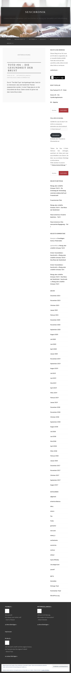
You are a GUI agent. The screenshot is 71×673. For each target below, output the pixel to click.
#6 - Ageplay (54, 102)
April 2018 (53, 446)
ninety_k (52, 535)
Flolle (52, 521)
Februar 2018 (54, 456)
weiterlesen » (54, 70)
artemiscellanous (23, 75)
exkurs (52, 511)
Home (9, 39)
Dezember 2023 (55, 295)
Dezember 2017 (55, 465)
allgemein (53, 496)
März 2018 (53, 451)
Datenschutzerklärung (58, 165)
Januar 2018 (54, 460)
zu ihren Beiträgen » (11, 624)
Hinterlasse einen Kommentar (18, 77)
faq (51, 516)
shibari (52, 555)
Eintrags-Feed (54, 586)
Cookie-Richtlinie (45, 670)
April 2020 (53, 349)
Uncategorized (54, 564)
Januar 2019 (54, 402)
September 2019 (55, 363)
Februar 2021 (54, 315)
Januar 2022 (54, 310)
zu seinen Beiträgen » (11, 656)
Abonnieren (55, 135)
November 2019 (55, 359)
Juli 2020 (53, 339)
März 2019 (53, 392)
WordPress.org (55, 595)
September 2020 (55, 329)
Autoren (32, 39)
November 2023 (55, 300)
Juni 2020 (53, 344)
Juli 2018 (53, 431)
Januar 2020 (54, 354)
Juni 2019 (53, 378)
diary (51, 506)
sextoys (52, 550)
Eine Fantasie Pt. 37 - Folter (58, 90)
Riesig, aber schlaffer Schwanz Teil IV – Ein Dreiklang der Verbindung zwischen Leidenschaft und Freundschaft (58, 190)
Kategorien (54, 39)
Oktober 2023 (54, 305)
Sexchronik (35, 12)
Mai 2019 (53, 383)
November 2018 (55, 412)
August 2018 (54, 426)
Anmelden (53, 581)
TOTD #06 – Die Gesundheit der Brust (20, 68)
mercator (53, 530)
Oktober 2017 (54, 475)
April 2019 (53, 388)
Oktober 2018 (54, 417)
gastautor (53, 525)
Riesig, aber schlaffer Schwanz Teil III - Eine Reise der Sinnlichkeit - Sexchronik (58, 277)
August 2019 (54, 368)
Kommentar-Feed (55, 591)
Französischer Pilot (56, 200)
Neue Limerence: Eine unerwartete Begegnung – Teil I (59, 224)
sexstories (53, 545)
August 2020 (54, 334)
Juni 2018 (53, 436)
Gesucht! (43, 39)
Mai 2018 (53, 441)
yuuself (52, 569)
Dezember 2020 (55, 320)
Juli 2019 (53, 373)
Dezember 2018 (55, 407)
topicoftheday (54, 559)
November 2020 (55, 324)
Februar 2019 (54, 397)
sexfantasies (54, 540)
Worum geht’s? (20, 39)
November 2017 (55, 470)
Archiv (9, 43)
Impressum (8, 631)
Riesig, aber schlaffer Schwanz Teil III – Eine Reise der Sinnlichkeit (58, 207)
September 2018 (55, 422)
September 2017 (55, 480)
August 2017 (54, 485)
